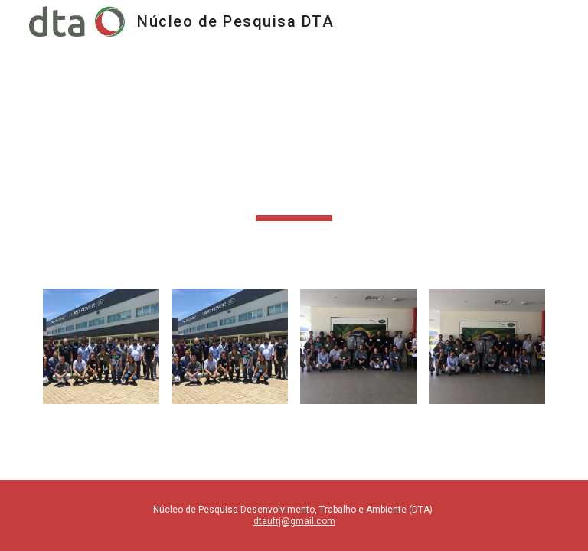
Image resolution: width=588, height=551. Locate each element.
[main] (293, 156)
